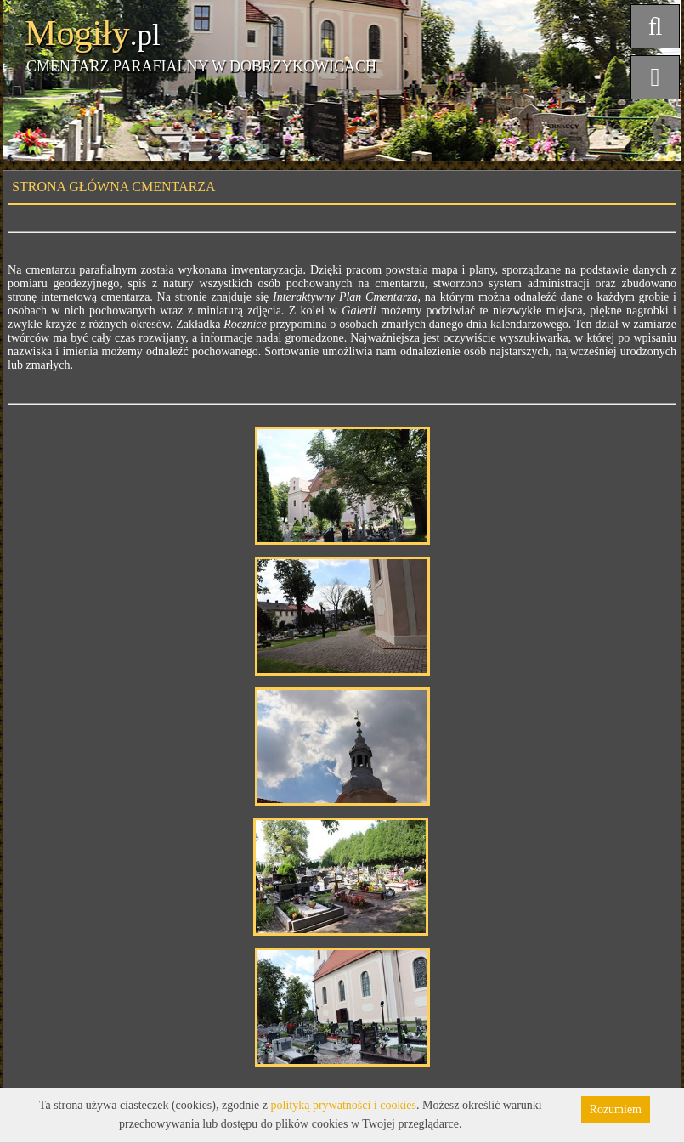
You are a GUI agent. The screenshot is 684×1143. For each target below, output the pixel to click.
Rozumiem (616, 1109)
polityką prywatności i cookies (343, 1105)
